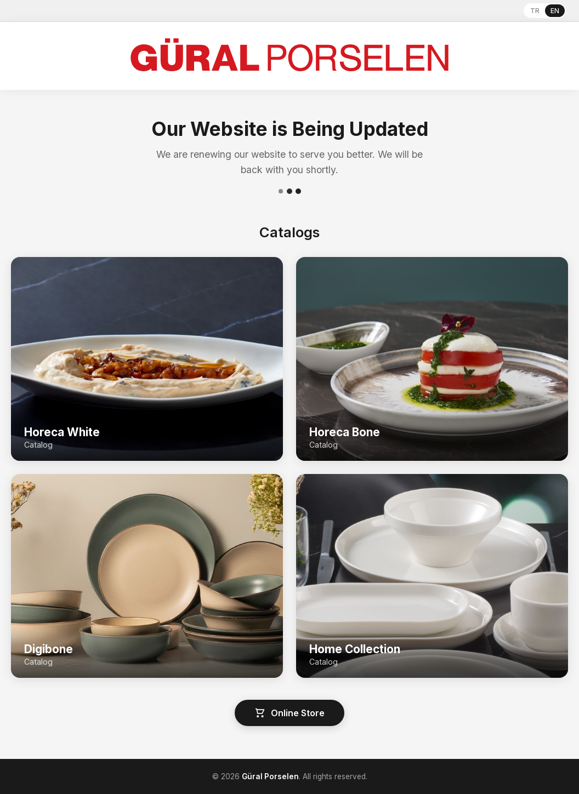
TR (535, 11)
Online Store (289, 712)
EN (554, 11)
